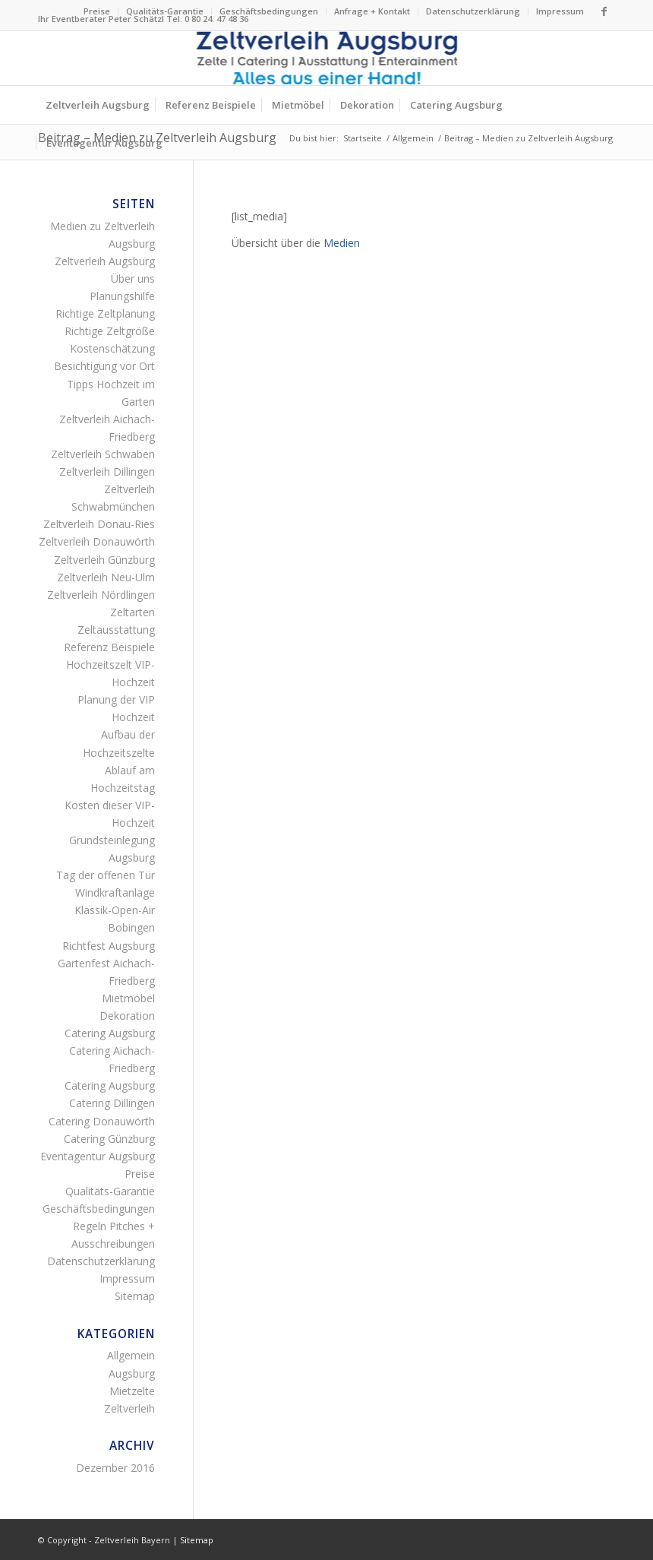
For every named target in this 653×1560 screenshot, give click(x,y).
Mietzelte (132, 1391)
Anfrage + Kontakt (372, 11)
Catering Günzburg (109, 1138)
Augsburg (132, 1373)
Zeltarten (132, 612)
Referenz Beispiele (109, 647)
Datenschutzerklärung (473, 11)
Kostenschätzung (112, 348)
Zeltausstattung (116, 629)
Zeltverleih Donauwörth (97, 541)
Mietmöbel (128, 998)
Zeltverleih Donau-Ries (99, 524)
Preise (97, 11)
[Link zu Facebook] (603, 11)
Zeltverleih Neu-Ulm (106, 577)
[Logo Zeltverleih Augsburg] (327, 58)
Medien (341, 243)
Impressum (560, 11)
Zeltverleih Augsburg (105, 261)
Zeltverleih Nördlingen (101, 594)
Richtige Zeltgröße (110, 331)
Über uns (133, 278)
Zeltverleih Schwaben (103, 454)
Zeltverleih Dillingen (107, 471)
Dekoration (127, 1015)
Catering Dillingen (112, 1103)
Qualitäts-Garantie (164, 11)
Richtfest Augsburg (108, 945)
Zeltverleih (129, 1408)
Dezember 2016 (115, 1467)
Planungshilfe (122, 296)
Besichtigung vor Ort (104, 366)
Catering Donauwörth (102, 1121)
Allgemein (131, 1355)
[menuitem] (97, 11)
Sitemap (135, 1296)
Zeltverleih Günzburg (104, 559)
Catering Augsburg (110, 1033)
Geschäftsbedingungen (268, 11)
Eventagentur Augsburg (97, 1156)
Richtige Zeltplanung (105, 313)
